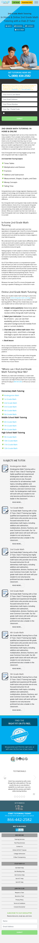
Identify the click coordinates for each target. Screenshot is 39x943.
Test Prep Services (19, 843)
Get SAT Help (19, 882)
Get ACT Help (19, 878)
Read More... (17, 502)
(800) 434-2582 (20, 76)
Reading (18, 26)
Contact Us (19, 846)
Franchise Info (27, 2)
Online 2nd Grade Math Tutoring (19, 291)
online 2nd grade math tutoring (20, 298)
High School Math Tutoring (13, 432)
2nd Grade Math (10, 403)
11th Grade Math (10, 444)
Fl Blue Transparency (20, 857)
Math (9, 26)
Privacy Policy (15, 89)
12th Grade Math (10, 448)
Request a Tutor (19, 892)
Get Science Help (19, 875)
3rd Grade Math (10, 407)
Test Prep (19, 30)
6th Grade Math (10, 422)
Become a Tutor (19, 896)
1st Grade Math (10, 399)
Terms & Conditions (19, 903)
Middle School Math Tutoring (14, 417)
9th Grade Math (10, 437)
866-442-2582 (19, 819)
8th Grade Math (10, 429)
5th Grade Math (10, 414)
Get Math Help (19, 868)
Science (29, 26)
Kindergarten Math (11, 395)
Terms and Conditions (26, 89)
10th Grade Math (10, 441)
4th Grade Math (10, 410)
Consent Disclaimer (19, 907)
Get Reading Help (19, 871)
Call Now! (16, 2)
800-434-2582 (18, 382)
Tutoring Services (20, 839)
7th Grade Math (10, 426)
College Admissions (19, 853)
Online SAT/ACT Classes (19, 850)
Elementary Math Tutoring (13, 391)
